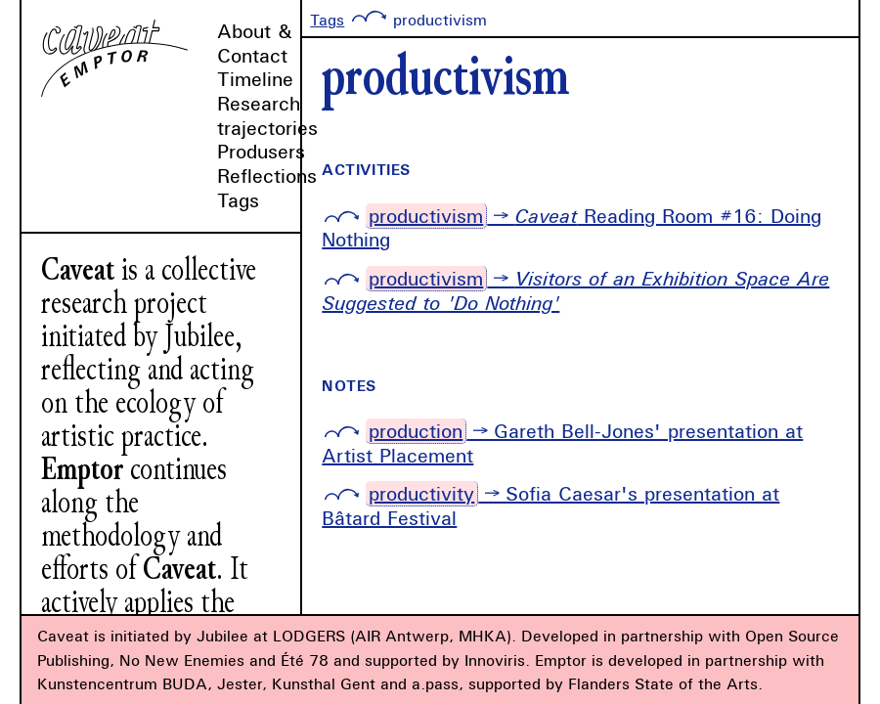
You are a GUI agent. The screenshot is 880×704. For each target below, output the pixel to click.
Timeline (255, 78)
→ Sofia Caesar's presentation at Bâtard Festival (550, 505)
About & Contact (254, 43)
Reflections (267, 175)
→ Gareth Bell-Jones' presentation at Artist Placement (562, 442)
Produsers (261, 151)
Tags (238, 200)
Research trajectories (267, 115)
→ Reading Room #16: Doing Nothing (571, 227)
